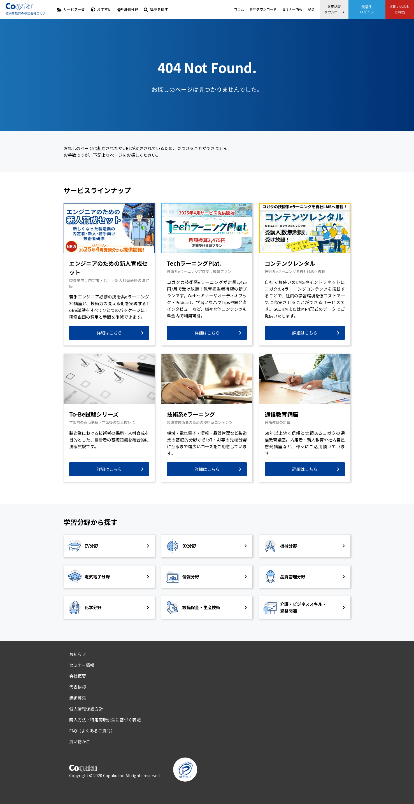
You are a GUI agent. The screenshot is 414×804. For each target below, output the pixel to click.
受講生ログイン (358, 9)
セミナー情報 (274, 9)
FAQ (294, 9)
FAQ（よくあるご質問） (92, 730)
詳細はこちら (109, 333)
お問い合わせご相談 (395, 9)
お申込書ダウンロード (321, 9)
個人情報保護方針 (86, 709)
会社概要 (77, 676)
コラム (217, 9)
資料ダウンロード (243, 9)
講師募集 (77, 698)
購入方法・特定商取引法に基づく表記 (105, 720)
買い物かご (79, 741)
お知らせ (77, 654)
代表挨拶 (77, 687)
